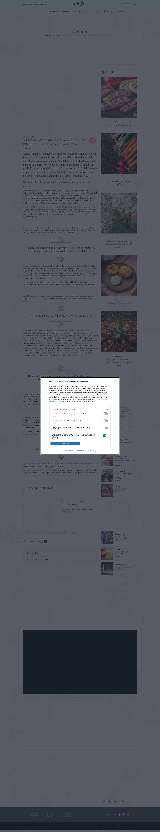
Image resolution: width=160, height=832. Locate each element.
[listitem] (80, 409)
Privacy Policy (91, 451)
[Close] (115, 381)
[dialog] (80, 416)
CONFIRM (65, 443)
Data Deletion (68, 451)
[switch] (105, 413)
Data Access (80, 451)
